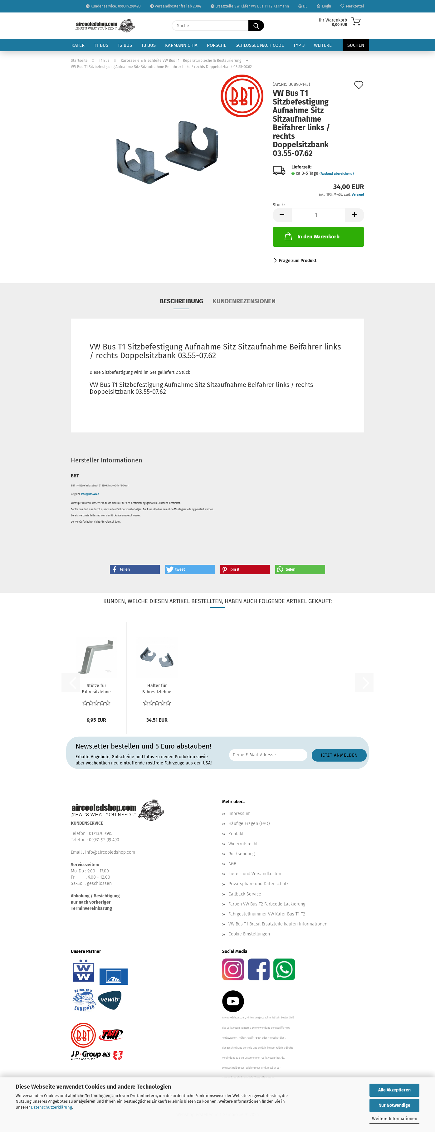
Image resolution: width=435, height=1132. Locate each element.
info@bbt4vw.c (90, 494)
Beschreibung (181, 301)
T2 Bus (125, 45)
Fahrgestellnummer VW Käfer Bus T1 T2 (266, 914)
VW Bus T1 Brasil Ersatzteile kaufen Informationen (277, 924)
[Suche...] (256, 25)
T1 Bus (101, 45)
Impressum (239, 813)
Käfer (78, 45)
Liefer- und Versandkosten (254, 873)
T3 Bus (148, 45)
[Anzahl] (318, 215)
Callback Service (244, 894)
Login (324, 6)
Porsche (216, 45)
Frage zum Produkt (297, 260)
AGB (232, 863)
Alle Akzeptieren (394, 1090)
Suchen (355, 45)
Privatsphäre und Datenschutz (258, 883)
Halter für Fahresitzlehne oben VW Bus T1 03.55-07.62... (157, 689)
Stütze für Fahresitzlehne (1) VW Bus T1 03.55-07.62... (96, 689)
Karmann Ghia (181, 45)
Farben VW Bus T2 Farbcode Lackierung (266, 904)
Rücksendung (241, 853)
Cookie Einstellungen (249, 934)
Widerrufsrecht (243, 844)
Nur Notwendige (394, 1105)
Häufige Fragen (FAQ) (249, 823)
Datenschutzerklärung (51, 1107)
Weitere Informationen (394, 1118)
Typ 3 (299, 45)
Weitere (323, 45)
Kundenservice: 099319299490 (113, 6)
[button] (282, 215)
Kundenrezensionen (244, 301)
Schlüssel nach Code (260, 45)
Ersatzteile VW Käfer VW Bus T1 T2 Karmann (250, 6)
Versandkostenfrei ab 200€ (175, 6)
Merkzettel (352, 6)
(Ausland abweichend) (337, 174)
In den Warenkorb (311, 236)
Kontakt (236, 834)
